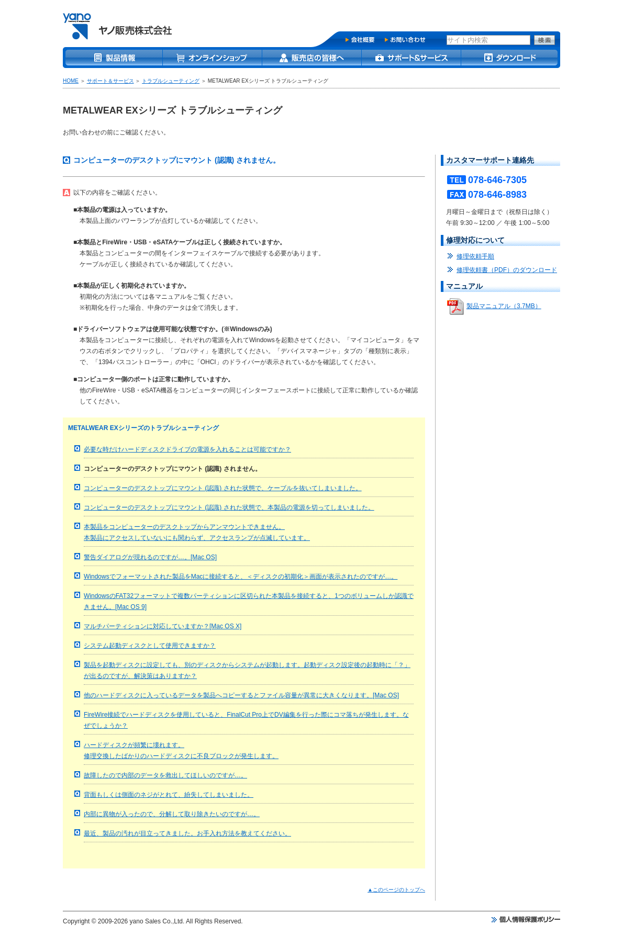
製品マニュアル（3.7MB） (503, 306)
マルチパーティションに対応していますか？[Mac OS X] (162, 626)
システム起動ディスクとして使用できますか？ (150, 645)
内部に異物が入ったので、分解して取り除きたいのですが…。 (172, 814)
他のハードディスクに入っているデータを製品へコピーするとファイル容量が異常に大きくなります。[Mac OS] (241, 695)
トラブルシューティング (170, 81)
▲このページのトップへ (396, 890)
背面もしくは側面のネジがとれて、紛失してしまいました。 (168, 794)
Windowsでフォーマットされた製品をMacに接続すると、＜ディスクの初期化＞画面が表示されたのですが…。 (240, 576)
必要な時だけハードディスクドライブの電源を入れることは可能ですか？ (187, 449)
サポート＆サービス (110, 81)
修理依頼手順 (475, 256)
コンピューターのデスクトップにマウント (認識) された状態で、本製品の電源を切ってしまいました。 (229, 507)
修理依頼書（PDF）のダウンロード (507, 270)
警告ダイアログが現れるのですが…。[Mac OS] (150, 557)
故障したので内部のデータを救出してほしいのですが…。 (165, 775)
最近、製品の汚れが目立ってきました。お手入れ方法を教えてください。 (187, 833)
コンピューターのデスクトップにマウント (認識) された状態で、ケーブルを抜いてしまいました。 (223, 488)
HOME (71, 81)
